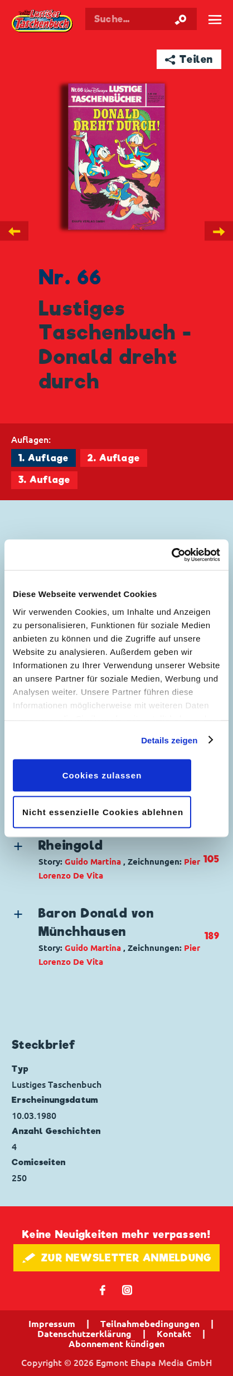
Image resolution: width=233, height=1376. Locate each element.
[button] (107, 859)
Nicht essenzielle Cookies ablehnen (102, 811)
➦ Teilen (189, 59)
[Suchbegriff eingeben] (141, 19)
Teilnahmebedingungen (150, 1324)
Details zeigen (169, 739)
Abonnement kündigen (116, 1344)
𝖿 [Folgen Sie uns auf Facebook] (103, 1289)
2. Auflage (114, 458)
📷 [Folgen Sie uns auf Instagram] (127, 1289)
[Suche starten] (180, 19)
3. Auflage (44, 480)
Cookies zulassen (102, 775)
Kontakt (174, 1334)
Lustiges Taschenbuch (43, 21)
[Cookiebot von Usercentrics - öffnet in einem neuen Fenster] (171, 555)
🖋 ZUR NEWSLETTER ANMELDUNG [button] (117, 1258)
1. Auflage (43, 458)
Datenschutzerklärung (84, 1334)
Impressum (51, 1324)
